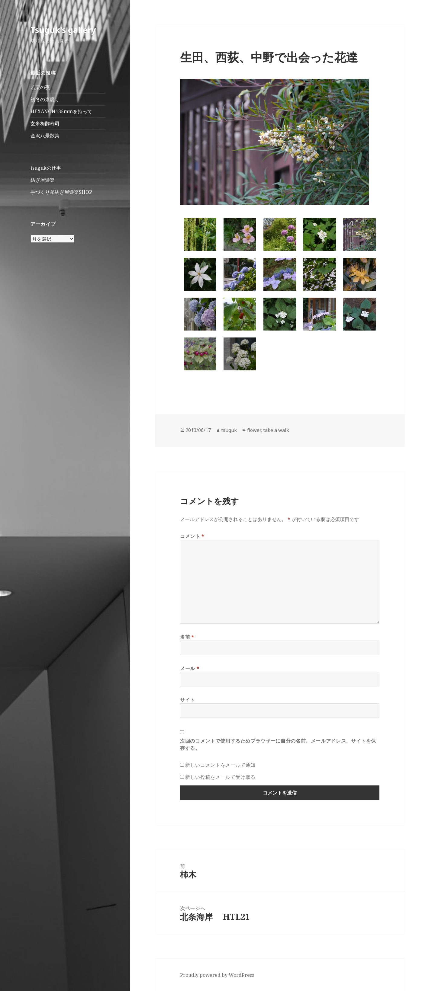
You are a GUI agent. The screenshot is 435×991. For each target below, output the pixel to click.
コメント (192, 536)
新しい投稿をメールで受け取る (220, 777)
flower (254, 430)
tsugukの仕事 (46, 168)
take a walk (276, 430)
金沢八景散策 (45, 135)
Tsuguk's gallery (63, 29)
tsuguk (229, 430)
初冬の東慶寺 (45, 99)
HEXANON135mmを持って (61, 111)
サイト (187, 699)
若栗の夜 (40, 87)
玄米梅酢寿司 (45, 123)
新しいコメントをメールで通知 (220, 765)
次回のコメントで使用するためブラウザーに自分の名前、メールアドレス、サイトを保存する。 (278, 744)
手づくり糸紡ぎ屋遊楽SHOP (61, 192)
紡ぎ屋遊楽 (43, 180)
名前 (187, 637)
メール (189, 668)
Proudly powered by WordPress (217, 975)
